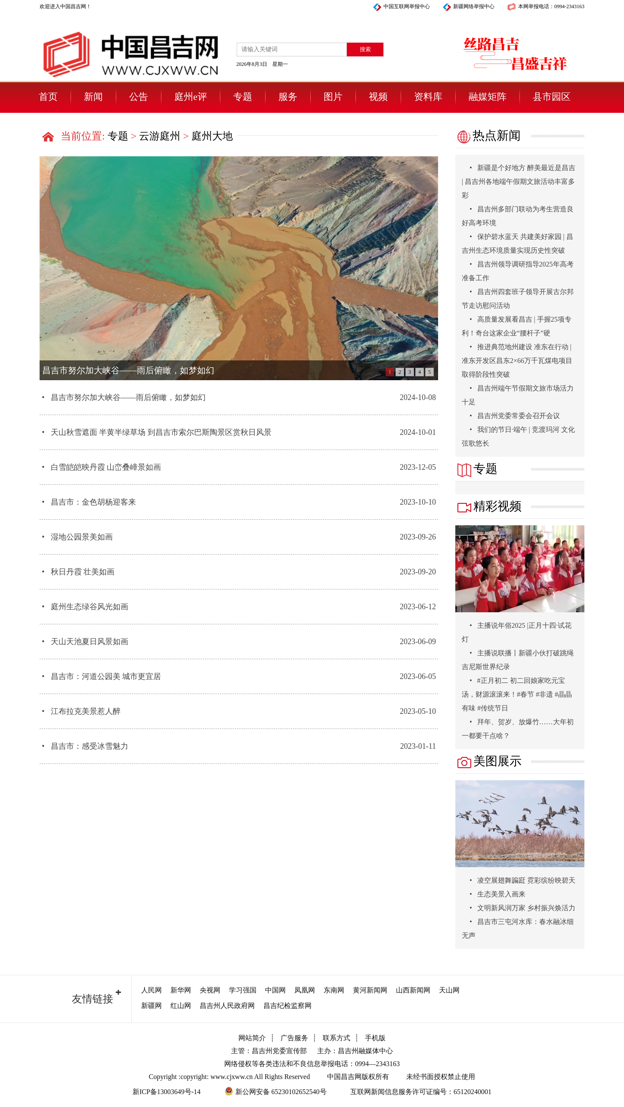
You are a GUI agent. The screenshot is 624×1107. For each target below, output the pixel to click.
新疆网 (151, 1005)
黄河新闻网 (370, 990)
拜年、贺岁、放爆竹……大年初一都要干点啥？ (518, 728)
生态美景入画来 (493, 894)
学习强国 (242, 990)
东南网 (334, 990)
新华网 (180, 990)
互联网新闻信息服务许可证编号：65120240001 (420, 1091)
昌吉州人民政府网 (227, 1005)
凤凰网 (304, 990)
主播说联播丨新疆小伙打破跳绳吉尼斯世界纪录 (518, 659)
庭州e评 (190, 96)
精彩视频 (488, 506)
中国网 (275, 990)
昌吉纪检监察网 (287, 1005)
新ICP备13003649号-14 (167, 1091)
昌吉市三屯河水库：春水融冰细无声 (518, 928)
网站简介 (252, 1038)
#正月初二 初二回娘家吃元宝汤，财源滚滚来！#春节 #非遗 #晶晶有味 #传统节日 (517, 694)
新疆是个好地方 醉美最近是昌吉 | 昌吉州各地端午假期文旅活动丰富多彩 (518, 181)
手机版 (375, 1038)
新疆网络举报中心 (473, 6)
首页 (48, 96)
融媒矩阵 (488, 96)
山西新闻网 (413, 990)
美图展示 (488, 761)
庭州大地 (212, 136)
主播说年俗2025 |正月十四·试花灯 (516, 632)
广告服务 (294, 1038)
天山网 (449, 990)
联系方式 (336, 1038)
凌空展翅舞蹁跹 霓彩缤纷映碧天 (518, 880)
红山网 (180, 1005)
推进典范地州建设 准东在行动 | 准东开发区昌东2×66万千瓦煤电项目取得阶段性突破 (517, 360)
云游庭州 (159, 136)
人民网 (151, 990)
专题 (242, 96)
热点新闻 (488, 136)
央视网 (210, 990)
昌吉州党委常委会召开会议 (511, 415)
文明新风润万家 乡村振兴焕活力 (518, 908)
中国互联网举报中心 (406, 6)
